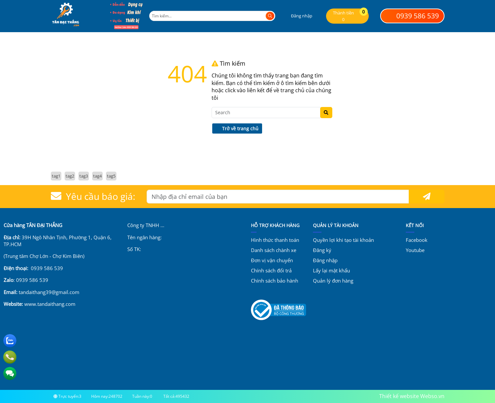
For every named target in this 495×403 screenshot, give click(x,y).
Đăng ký (322, 250)
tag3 (83, 176)
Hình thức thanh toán (275, 240)
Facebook (416, 240)
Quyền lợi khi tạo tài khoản (343, 240)
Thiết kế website (399, 396)
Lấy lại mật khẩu (331, 270)
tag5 (111, 176)
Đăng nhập (325, 260)
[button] (297, 15)
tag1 (56, 176)
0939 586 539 (412, 15)
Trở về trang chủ (237, 128)
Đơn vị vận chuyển (272, 260)
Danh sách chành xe (273, 250)
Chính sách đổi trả (271, 270)
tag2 (70, 176)
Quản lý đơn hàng (333, 280)
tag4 (97, 176)
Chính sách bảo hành (274, 280)
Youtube (415, 250)
